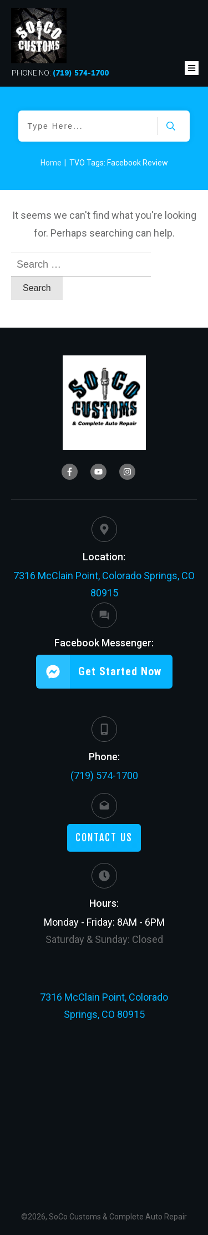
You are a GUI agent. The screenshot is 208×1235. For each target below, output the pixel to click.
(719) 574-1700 (104, 775)
